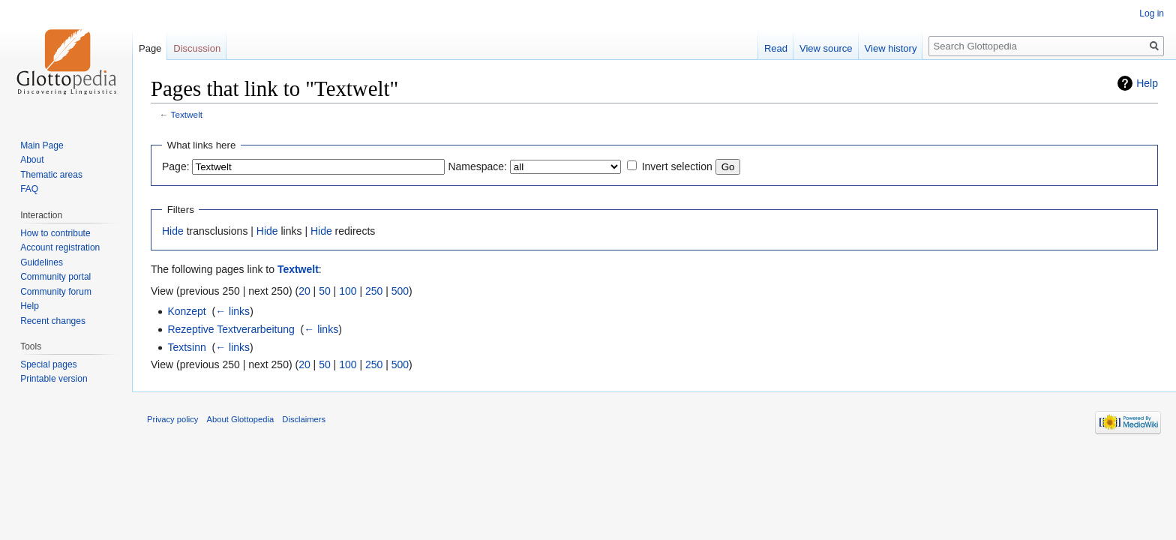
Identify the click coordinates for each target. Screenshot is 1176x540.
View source (826, 48)
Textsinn (186, 347)
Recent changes (53, 321)
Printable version (53, 379)
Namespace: (477, 166)
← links (232, 311)
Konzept (186, 311)
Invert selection (677, 166)
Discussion (196, 48)
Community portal (55, 277)
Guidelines (41, 262)
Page (150, 48)
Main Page (41, 145)
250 (373, 291)
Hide (173, 231)
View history (891, 48)
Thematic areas (51, 175)
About (32, 159)
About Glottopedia (240, 419)
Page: (176, 166)
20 (304, 291)
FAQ (29, 189)
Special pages (48, 364)
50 (325, 291)
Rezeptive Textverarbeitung (230, 329)
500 (400, 291)
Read (776, 48)
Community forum (56, 291)
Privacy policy (172, 419)
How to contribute (55, 233)
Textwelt (186, 114)
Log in (1151, 13)
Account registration (60, 247)
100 (347, 291)
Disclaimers (304, 419)
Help (1147, 83)
